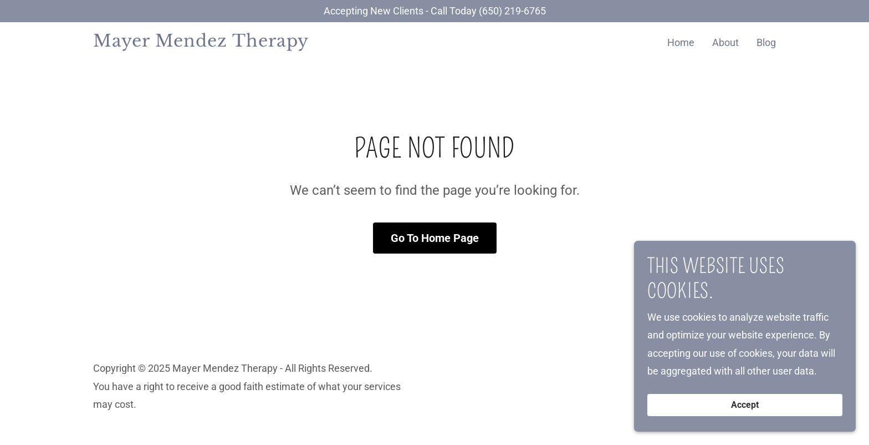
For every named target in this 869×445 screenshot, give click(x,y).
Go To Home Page (435, 238)
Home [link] (680, 42)
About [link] (725, 42)
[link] (212, 43)
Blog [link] (766, 42)
